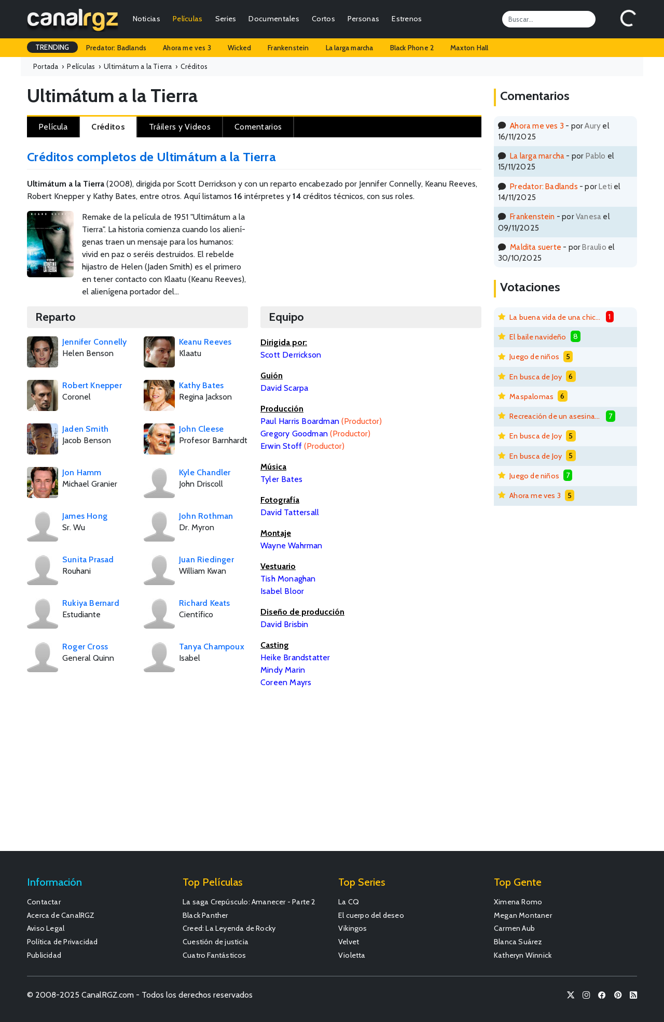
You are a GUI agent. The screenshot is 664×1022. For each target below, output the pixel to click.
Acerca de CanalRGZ (61, 915)
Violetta (352, 955)
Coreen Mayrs (285, 682)
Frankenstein (288, 48)
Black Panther (205, 915)
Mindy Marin (282, 670)
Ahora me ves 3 (187, 48)
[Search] (549, 19)
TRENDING (52, 47)
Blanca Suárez (518, 941)
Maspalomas (531, 396)
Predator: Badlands (116, 48)
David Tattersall (289, 512)
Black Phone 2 (412, 48)
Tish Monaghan (288, 579)
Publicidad (44, 955)
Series (226, 18)
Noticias (146, 18)
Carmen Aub (514, 928)
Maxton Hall (469, 48)
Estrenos (407, 18)
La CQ (348, 901)
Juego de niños (534, 356)
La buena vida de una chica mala (555, 317)
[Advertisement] (409, 245)
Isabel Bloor (282, 591)
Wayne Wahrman (291, 545)
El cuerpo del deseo (371, 915)
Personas (363, 18)
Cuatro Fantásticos (214, 955)
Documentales (273, 18)
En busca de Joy (535, 376)
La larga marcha (350, 48)
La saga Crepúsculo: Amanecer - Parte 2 (249, 901)
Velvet (348, 941)
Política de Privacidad (62, 941)
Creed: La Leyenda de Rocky (229, 928)
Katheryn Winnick (522, 955)
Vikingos (352, 928)
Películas (188, 18)
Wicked (239, 48)
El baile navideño (537, 337)
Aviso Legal (45, 928)
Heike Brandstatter (295, 657)
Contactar (44, 901)
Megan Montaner (523, 915)
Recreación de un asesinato (555, 416)
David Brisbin (284, 624)
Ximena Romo (518, 901)
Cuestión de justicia (215, 941)
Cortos (323, 18)
